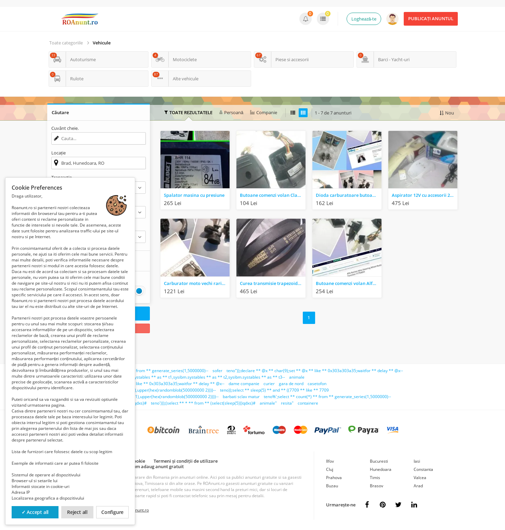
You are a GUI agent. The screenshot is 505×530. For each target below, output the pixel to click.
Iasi (417, 461)
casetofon (317, 383)
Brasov (376, 486)
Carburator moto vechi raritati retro (197, 283)
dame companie (244, 383)
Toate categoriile (66, 43)
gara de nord (291, 383)
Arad (418, 486)
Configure (112, 512)
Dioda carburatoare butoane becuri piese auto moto (348, 195)
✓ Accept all (35, 512)
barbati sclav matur (241, 396)
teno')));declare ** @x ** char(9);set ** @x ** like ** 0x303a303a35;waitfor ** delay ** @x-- (135, 383)
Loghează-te (363, 19)
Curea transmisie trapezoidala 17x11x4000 (273, 283)
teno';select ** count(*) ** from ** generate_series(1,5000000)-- (146, 370)
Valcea (420, 477)
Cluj (329, 469)
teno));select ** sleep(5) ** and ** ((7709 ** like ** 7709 (274, 390)
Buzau (332, 486)
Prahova (334, 477)
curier (269, 383)
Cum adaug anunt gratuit (157, 466)
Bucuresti (379, 461)
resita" (287, 403)
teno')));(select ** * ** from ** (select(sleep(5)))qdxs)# (203, 403)
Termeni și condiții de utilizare (186, 461)
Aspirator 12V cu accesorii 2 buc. (424, 195)
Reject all (77, 512)
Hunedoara (380, 469)
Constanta (423, 469)
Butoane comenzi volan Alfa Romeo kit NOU (348, 283)
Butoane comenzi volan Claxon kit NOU (273, 195)
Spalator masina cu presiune (194, 195)
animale (297, 377)
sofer (217, 370)
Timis (375, 477)
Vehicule (102, 43)
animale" (268, 403)
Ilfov (330, 461)
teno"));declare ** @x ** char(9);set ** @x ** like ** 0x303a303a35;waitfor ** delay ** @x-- (314, 370)
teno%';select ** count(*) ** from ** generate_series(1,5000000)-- (327, 396)
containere (308, 403)
